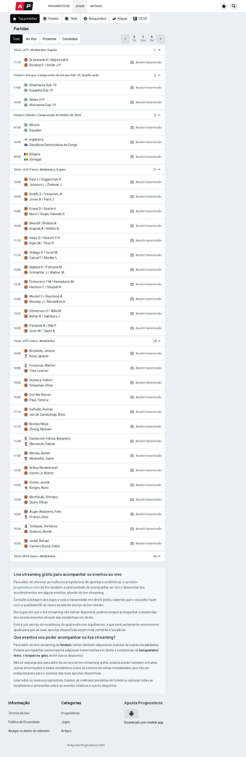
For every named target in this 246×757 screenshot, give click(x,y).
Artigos (96, 6)
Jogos (80, 6)
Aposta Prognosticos (143, 703)
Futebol (19, 75)
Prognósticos (59, 6)
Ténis (17, 50)
